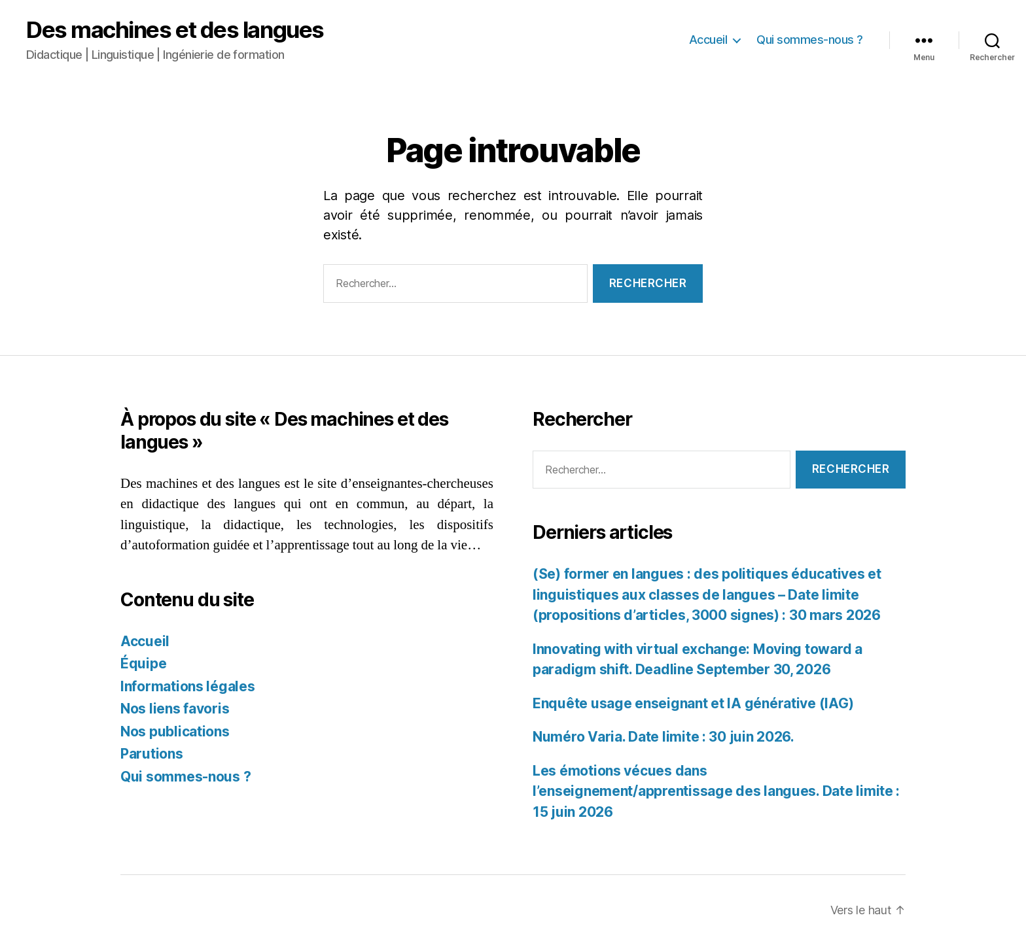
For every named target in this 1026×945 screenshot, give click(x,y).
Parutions (151, 754)
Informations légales (187, 686)
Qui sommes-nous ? (809, 39)
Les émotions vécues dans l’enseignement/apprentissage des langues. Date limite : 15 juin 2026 (716, 791)
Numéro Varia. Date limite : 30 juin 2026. (663, 737)
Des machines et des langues (175, 29)
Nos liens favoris (174, 708)
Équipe (143, 663)
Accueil (708, 39)
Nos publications (175, 731)
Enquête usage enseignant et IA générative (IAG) (693, 703)
